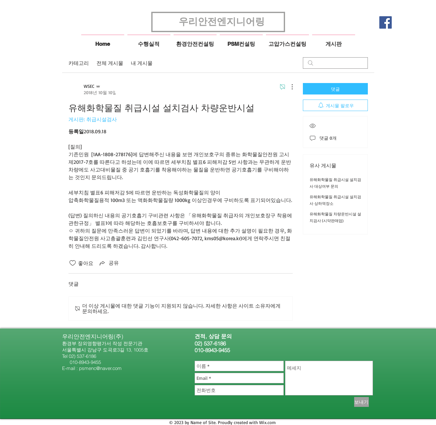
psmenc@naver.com (100, 368)
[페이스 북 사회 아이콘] (385, 22)
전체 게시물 (109, 63)
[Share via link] (108, 263)
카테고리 (78, 63)
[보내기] (361, 402)
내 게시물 (142, 63)
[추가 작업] (289, 87)
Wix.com (267, 422)
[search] (335, 63)
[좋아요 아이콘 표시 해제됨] (72, 263)
